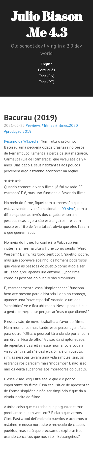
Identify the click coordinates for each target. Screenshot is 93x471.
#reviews (33, 125)
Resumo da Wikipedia (21, 141)
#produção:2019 (17, 131)
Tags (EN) (46, 75)
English (47, 63)
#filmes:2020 (66, 125)
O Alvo (68, 208)
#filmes (48, 125)
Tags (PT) (46, 81)
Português (46, 69)
